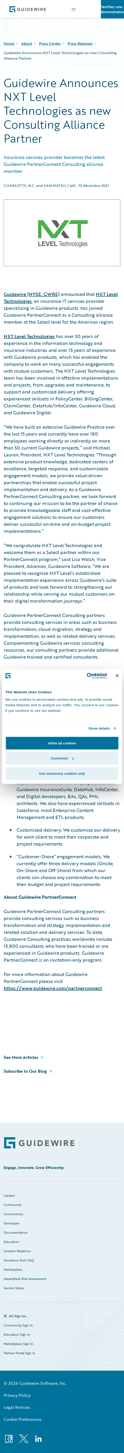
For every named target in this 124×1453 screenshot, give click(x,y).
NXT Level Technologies (29, 336)
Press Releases (80, 43)
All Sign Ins (17, 1316)
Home (9, 43)
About (26, 43)
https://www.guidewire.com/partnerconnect (53, 988)
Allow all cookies (62, 743)
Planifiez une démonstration (112, 9)
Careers (9, 1195)
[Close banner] (117, 675)
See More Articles (21, 1057)
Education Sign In (17, 1334)
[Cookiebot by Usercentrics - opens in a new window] (87, 676)
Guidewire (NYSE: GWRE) (32, 294)
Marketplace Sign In (18, 1343)
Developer (11, 1223)
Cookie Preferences (22, 1419)
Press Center (50, 43)
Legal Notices (17, 1407)
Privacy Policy (17, 1395)
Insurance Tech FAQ (19, 1260)
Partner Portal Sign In (19, 1353)
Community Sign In (18, 1325)
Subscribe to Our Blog (25, 1071)
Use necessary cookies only (62, 773)
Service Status (14, 1288)
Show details (99, 728)
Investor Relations (17, 1251)
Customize (62, 758)
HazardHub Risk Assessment (25, 1278)
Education (11, 1241)
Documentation (16, 1232)
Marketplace (13, 1269)
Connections (13, 1213)
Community (13, 1204)
